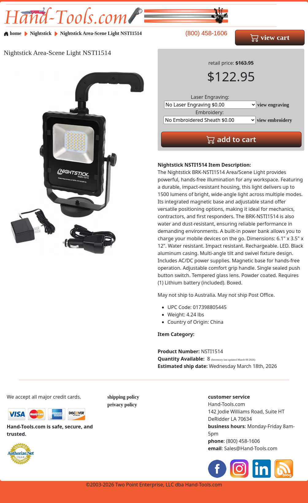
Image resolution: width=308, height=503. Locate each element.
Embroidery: (210, 116)
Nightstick (41, 33)
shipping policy (123, 397)
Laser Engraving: (210, 101)
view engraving (273, 104)
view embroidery (274, 120)
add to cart (231, 139)
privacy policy (122, 404)
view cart (270, 37)
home (12, 33)
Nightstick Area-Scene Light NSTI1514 (101, 33)
